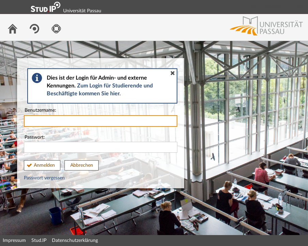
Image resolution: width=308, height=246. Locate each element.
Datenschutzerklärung (75, 240)
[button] (172, 73)
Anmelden (44, 165)
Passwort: (100, 144)
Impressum (14, 240)
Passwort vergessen (44, 178)
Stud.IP (38, 240)
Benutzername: (100, 117)
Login (299, 6)
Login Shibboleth (264, 6)
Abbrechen (81, 165)
